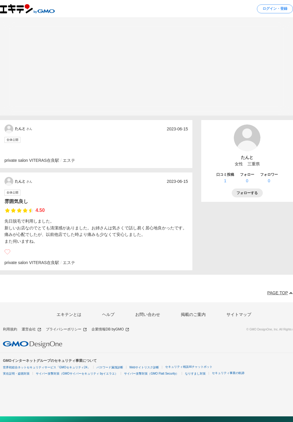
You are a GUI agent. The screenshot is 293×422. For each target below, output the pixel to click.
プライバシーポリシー (66, 329)
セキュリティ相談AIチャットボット (188, 366)
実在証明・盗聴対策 (16, 373)
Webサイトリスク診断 (144, 367)
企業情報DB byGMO (110, 329)
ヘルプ (108, 314)
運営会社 (31, 329)
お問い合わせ (147, 314)
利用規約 (10, 329)
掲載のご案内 (193, 314)
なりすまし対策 (195, 373)
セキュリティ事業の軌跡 (228, 373)
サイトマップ (238, 314)
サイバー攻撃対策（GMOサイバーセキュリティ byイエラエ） (77, 373)
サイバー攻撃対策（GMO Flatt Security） (151, 373)
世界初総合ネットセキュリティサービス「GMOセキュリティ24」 (46, 367)
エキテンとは (69, 314)
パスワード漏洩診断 (109, 367)
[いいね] (7, 252)
